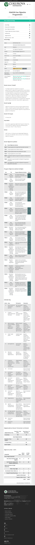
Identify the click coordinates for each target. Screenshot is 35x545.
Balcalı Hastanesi (8, 511)
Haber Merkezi (7, 517)
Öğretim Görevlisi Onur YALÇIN (19, 76)
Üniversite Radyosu (8, 512)
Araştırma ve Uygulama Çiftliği (10, 515)
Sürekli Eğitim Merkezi (9, 514)
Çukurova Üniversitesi (8, 0)
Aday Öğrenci (15, 0)
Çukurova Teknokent (8, 518)
